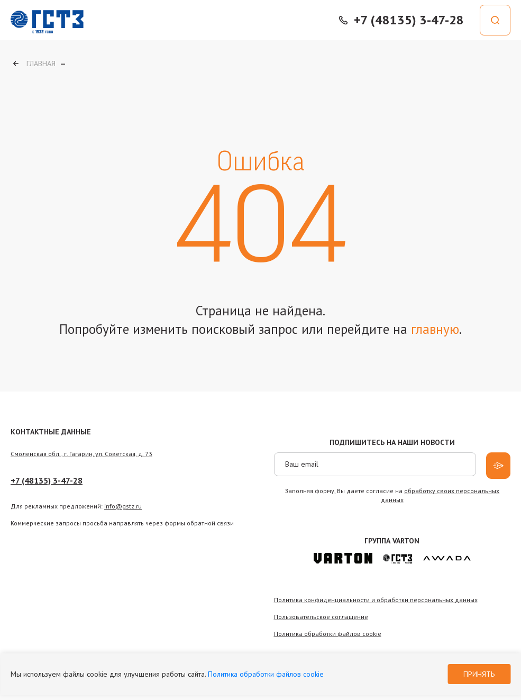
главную (435, 329)
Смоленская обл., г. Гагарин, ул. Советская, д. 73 (81, 454)
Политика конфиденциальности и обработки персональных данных (376, 600)
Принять (479, 674)
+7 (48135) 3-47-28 (47, 480)
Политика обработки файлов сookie (327, 634)
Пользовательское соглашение (321, 617)
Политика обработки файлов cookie (266, 674)
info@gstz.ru (123, 506)
